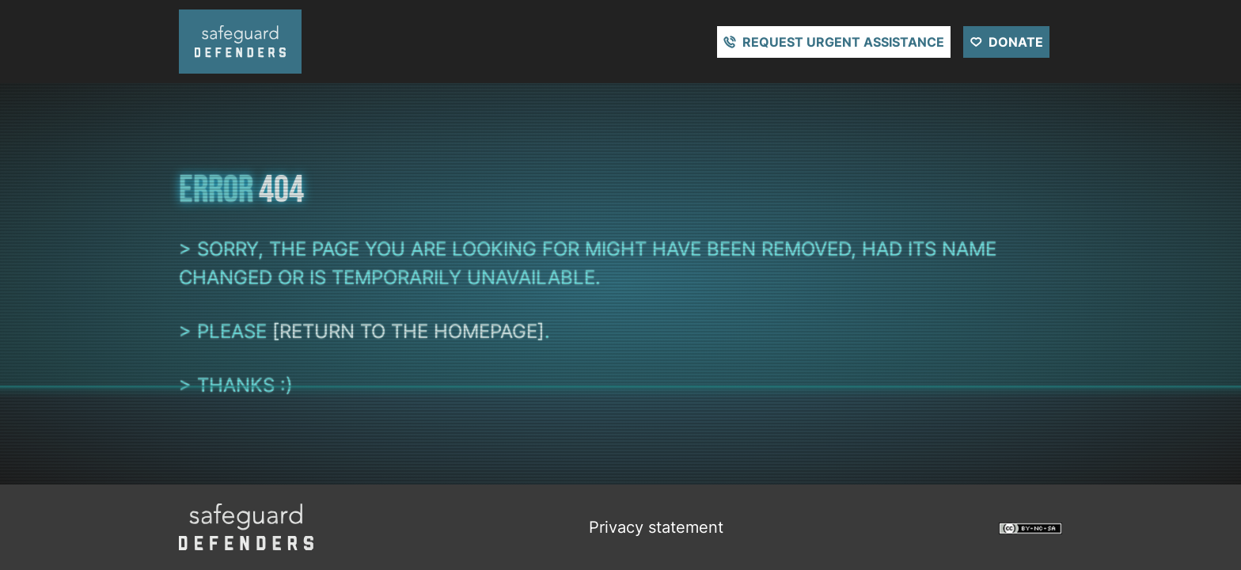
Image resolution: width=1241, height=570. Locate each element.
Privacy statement (656, 527)
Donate (1016, 42)
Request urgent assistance (843, 42)
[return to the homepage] (408, 331)
